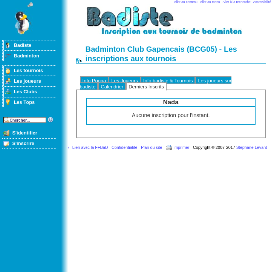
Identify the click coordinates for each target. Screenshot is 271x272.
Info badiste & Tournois (168, 80)
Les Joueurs (124, 80)
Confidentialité (124, 147)
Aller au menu (210, 2)
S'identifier (24, 133)
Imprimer (181, 147)
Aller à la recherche (237, 2)
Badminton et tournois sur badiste (173, 25)
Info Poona (94, 80)
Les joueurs (27, 81)
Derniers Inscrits (146, 87)
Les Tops (24, 102)
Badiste (22, 45)
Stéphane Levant (251, 147)
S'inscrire (23, 143)
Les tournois (28, 70)
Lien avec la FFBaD (90, 147)
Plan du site (151, 147)
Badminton (26, 56)
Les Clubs (25, 91)
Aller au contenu (186, 2)
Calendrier (112, 87)
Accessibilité (262, 2)
